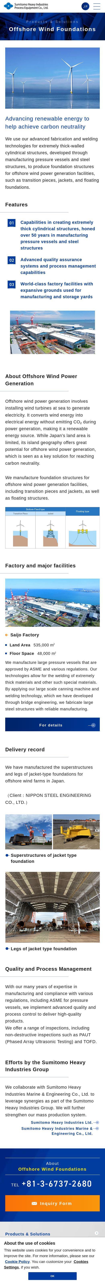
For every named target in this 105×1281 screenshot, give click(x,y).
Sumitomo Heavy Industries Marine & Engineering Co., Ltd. (57, 1131)
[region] (52, 1259)
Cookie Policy (17, 1262)
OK (53, 1276)
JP (85, 6)
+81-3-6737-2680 (57, 1183)
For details (51, 725)
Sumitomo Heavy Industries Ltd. (62, 1123)
